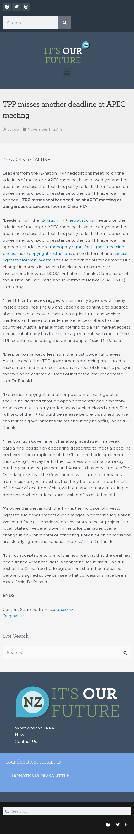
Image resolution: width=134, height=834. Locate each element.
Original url (14, 615)
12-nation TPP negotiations (66, 220)
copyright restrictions (50, 253)
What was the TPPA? (35, 728)
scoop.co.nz (61, 609)
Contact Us (26, 741)
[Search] (64, 22)
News (20, 734)
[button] (67, 72)
